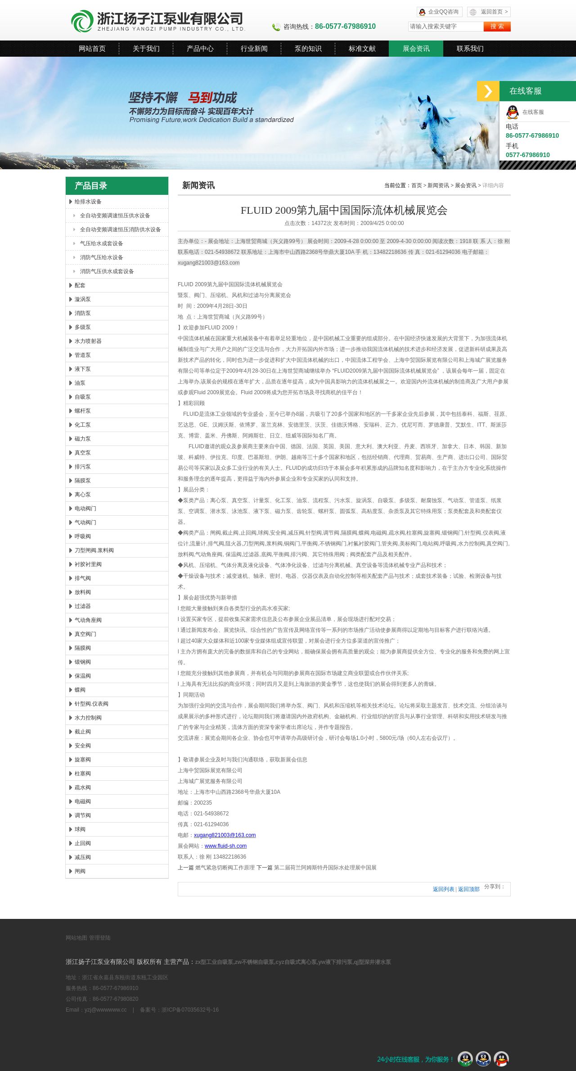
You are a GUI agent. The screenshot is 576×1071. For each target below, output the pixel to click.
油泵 (80, 383)
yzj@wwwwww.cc (106, 1010)
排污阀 (299, 554)
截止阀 (83, 732)
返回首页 (494, 12)
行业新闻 (254, 48)
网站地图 (76, 938)
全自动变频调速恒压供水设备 (115, 215)
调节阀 (83, 815)
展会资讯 (416, 48)
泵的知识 (308, 48)
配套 (80, 285)
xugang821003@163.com (209, 263)
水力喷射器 (88, 341)
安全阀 (83, 745)
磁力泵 (83, 439)
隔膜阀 (83, 648)
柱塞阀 (83, 773)
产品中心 (200, 48)
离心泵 (83, 494)
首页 (416, 185)
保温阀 (83, 676)
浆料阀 (274, 543)
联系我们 (470, 48)
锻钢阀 (83, 662)
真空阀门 (85, 634)
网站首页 (92, 48)
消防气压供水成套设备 (107, 271)
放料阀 (83, 592)
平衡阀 (310, 543)
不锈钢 (328, 543)
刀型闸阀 (254, 543)
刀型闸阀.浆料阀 (94, 550)
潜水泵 (218, 511)
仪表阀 (491, 533)
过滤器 (83, 606)
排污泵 (83, 467)
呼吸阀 (83, 536)
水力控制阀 (88, 718)
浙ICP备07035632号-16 (190, 1010)
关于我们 (146, 48)
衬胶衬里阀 (88, 564)
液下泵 (83, 369)
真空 (491, 543)
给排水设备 (88, 201)
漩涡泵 (83, 299)
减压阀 (83, 857)
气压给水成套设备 (101, 243)
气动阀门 (85, 522)
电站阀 (431, 543)
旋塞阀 (83, 759)
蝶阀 (80, 690)
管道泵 (83, 355)
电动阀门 (85, 508)
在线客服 (525, 112)
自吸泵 (83, 397)
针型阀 (314, 533)
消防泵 (83, 313)
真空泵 (83, 453)
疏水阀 (83, 787)
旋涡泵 (364, 500)
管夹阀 (390, 543)
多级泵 (83, 327)
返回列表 (443, 889)
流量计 (198, 543)
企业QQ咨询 (443, 12)
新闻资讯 (438, 185)
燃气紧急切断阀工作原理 (225, 867)
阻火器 (233, 543)
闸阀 (80, 871)
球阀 (80, 829)
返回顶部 (469, 889)
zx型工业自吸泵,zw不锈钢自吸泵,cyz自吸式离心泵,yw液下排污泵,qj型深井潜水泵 (293, 962)
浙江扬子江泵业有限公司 (168, 20)
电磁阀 (83, 801)
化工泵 (83, 425)
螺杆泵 (83, 411)
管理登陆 (100, 938)
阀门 (199, 295)
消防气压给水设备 (101, 257)
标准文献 (362, 48)
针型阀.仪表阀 (91, 704)
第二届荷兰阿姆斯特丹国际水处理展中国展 (325, 867)
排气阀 (83, 578)
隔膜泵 (83, 480)
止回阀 (83, 843)
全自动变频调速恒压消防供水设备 (120, 229)
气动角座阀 (88, 620)
